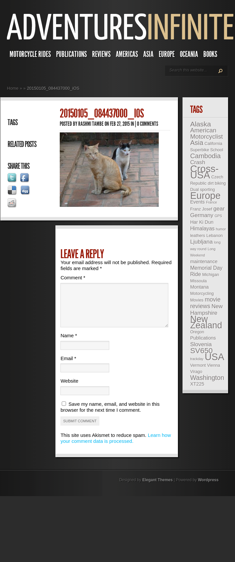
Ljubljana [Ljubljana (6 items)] (201, 242)
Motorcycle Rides (30, 54)
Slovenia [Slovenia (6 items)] (201, 344)
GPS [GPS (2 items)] (218, 216)
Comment (72, 277)
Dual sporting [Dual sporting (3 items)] (202, 189)
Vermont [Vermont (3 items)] (198, 365)
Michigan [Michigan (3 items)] (210, 274)
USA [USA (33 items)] (214, 356)
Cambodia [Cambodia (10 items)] (205, 156)
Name (68, 343)
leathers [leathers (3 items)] (197, 235)
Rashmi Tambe (91, 123)
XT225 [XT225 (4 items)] (197, 384)
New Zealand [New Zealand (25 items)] (206, 322)
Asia (148, 54)
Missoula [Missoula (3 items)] (198, 280)
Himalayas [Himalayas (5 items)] (202, 228)
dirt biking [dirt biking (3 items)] (217, 183)
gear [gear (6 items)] (219, 209)
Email (68, 366)
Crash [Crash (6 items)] (197, 162)
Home (12, 88)
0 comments (147, 123)
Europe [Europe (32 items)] (205, 195)
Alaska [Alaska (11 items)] (200, 124)
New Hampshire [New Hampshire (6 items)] (206, 309)
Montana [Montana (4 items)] (199, 287)
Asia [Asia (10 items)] (196, 142)
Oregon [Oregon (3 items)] (197, 331)
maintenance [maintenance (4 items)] (204, 261)
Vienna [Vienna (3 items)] (213, 365)
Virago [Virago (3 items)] (196, 371)
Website (69, 389)
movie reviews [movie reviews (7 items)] (205, 302)
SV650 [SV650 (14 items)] (201, 350)
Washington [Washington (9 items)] (207, 377)
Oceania (189, 54)
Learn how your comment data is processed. (115, 446)
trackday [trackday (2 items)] (196, 359)
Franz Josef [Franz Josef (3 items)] (201, 209)
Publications (71, 54)
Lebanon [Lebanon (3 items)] (214, 235)
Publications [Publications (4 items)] (203, 338)
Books (210, 54)
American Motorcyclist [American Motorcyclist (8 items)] (206, 133)
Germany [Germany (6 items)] (201, 215)
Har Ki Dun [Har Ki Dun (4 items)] (202, 222)
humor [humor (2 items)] (221, 229)
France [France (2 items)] (211, 202)
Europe (167, 54)
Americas (127, 54)
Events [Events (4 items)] (197, 202)
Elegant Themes (157, 488)
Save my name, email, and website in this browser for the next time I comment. (109, 415)
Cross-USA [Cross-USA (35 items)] (204, 171)
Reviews (101, 54)
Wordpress (208, 488)
